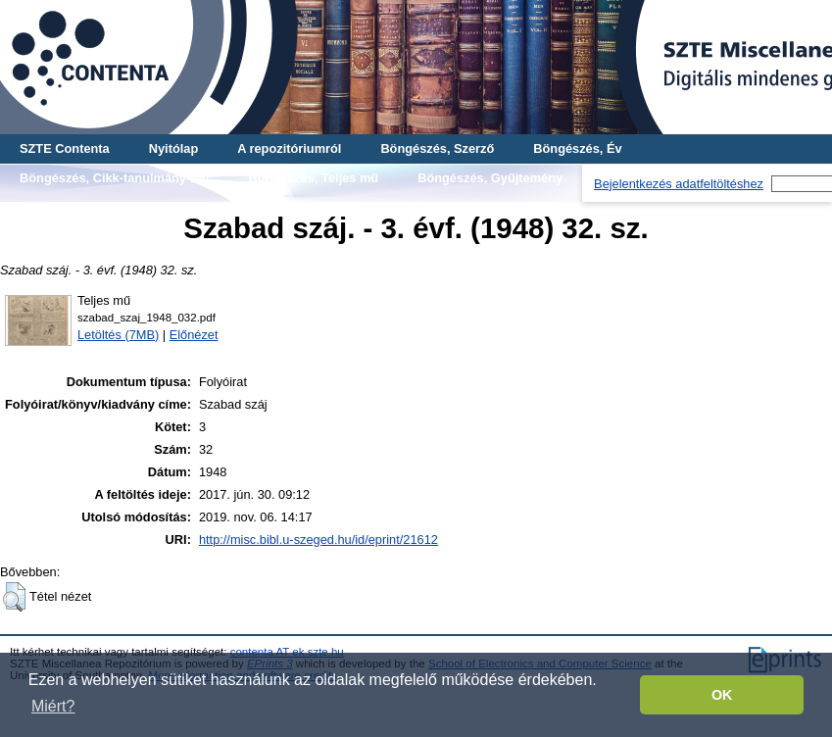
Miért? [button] (52, 706)
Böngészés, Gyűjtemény (490, 178)
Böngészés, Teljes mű (313, 178)
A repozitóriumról (289, 148)
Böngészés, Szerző (437, 148)
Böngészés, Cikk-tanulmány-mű (114, 178)
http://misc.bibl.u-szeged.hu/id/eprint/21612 (318, 539)
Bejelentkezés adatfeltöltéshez (678, 183)
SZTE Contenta (65, 148)
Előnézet (194, 334)
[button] (14, 597)
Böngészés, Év (577, 148)
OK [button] (722, 695)
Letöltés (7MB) (118, 334)
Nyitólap (173, 148)
